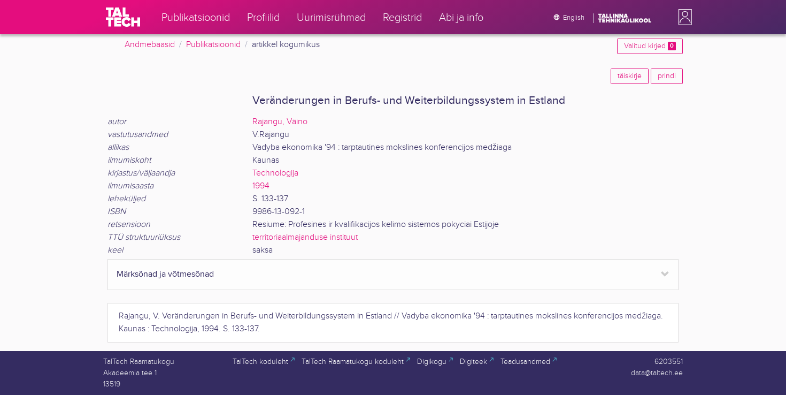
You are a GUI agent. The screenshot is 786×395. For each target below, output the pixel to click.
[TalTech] (123, 17)
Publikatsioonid (213, 45)
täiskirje (630, 76)
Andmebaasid (150, 45)
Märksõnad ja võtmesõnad (165, 274)
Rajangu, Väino (279, 122)
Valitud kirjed (650, 46)
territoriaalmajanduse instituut (305, 237)
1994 (260, 186)
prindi (667, 76)
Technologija (275, 173)
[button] (682, 17)
